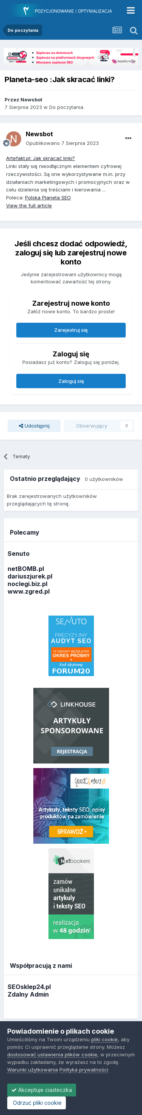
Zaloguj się (71, 381)
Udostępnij (34, 425)
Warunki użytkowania (32, 1070)
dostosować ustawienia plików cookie (52, 1054)
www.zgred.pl (29, 591)
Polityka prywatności (83, 1070)
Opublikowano (62, 143)
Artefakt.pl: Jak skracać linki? (40, 158)
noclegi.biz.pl (27, 584)
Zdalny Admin (28, 994)
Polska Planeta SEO (48, 197)
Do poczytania (66, 107)
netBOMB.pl (26, 568)
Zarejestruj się (71, 330)
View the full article (29, 205)
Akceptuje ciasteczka (41, 1090)
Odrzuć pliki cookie (36, 1102)
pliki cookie (104, 1039)
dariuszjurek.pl (30, 576)
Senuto (19, 553)
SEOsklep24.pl (29, 987)
